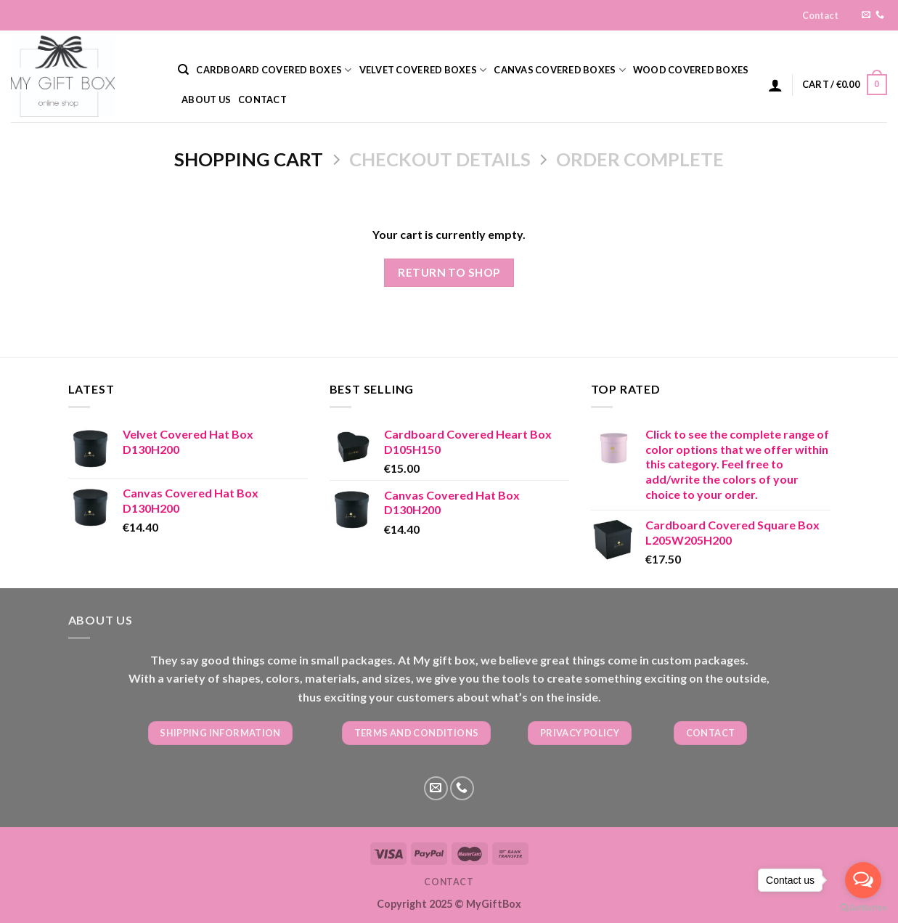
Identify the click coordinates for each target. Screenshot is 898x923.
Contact (820, 15)
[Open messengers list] (863, 880)
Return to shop (449, 272)
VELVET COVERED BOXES (423, 70)
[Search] (183, 70)
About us (206, 99)
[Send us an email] (866, 15)
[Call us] (879, 15)
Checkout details (440, 159)
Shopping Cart (248, 159)
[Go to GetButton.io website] (863, 908)
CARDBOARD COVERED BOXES (273, 70)
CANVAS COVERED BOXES (560, 70)
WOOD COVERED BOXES (691, 70)
